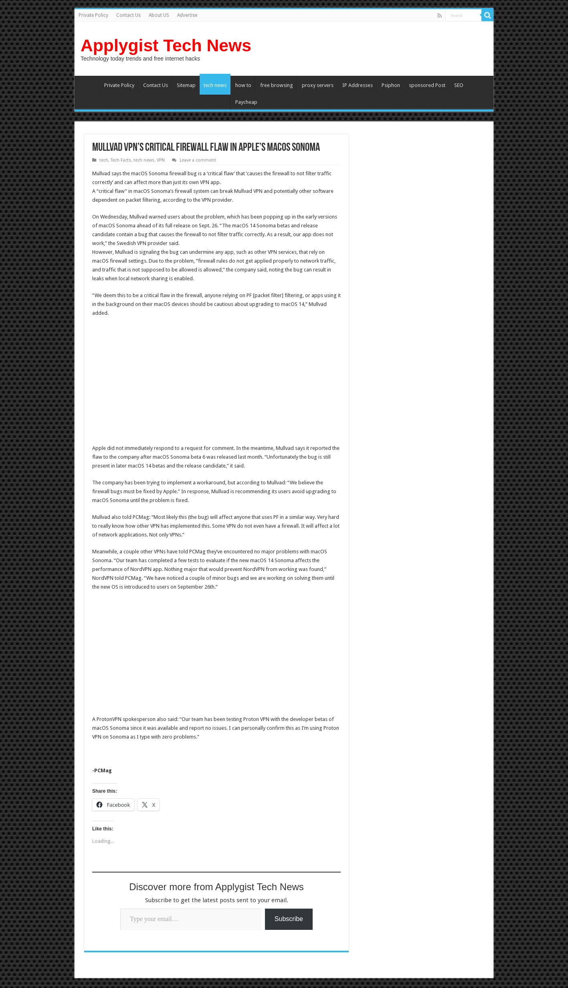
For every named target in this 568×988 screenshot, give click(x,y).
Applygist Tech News (166, 45)
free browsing (276, 85)
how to (243, 85)
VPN (161, 160)
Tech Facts (121, 160)
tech (103, 160)
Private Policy (93, 15)
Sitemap (186, 85)
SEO (458, 85)
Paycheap (246, 102)
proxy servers (318, 85)
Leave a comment (198, 160)
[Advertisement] (159, 382)
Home (89, 84)
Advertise (187, 15)
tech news (215, 85)
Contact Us (128, 15)
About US (159, 15)
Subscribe (289, 918)
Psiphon (391, 85)
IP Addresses (357, 85)
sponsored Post (427, 85)
